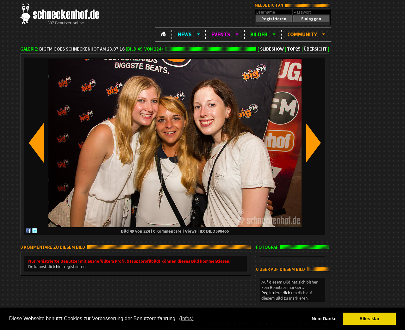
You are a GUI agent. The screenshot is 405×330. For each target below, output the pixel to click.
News (185, 34)
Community (302, 34)
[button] (274, 18)
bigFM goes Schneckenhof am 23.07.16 (82, 49)
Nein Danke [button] (324, 318)
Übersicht (315, 49)
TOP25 (294, 49)
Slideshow (272, 49)
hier (59, 266)
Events (220, 34)
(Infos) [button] (186, 318)
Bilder (258, 34)
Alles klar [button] (369, 318)
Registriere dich (275, 292)
